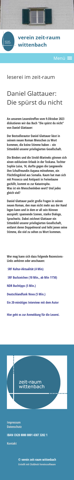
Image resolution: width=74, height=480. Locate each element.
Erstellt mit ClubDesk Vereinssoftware (37, 464)
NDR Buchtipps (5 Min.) (21, 286)
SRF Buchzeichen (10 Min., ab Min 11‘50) (32, 277)
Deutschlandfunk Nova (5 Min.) (26, 294)
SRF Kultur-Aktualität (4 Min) (25, 269)
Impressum (14, 422)
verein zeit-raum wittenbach (39, 41)
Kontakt (12, 443)
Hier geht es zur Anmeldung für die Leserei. (33, 314)
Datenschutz (14, 427)
